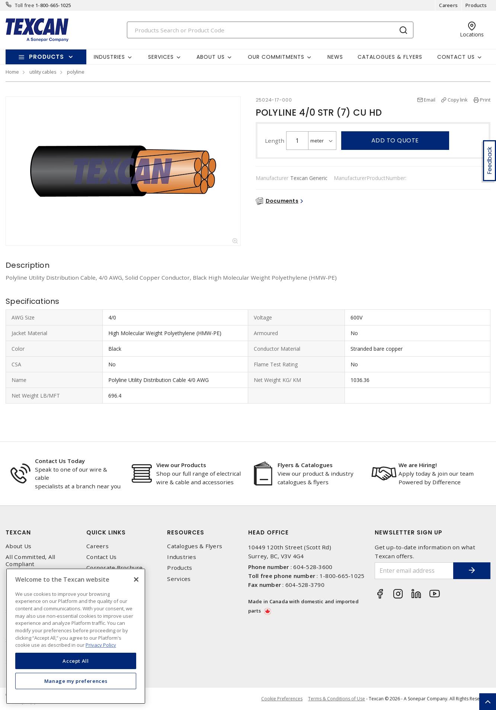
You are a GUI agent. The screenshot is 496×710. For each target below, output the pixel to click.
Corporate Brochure (114, 567)
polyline (75, 71)
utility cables (43, 71)
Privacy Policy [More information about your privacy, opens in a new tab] (101, 645)
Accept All (76, 661)
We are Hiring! (418, 465)
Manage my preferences (76, 681)
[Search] (270, 30)
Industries (181, 556)
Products (476, 5)
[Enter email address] (414, 570)
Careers (448, 5)
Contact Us (101, 556)
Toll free (24, 5)
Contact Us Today (60, 461)
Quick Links (106, 532)
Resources (185, 532)
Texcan (18, 532)
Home (12, 71)
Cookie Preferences (282, 699)
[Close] (136, 579)
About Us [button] (210, 57)
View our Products (181, 465)
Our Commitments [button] (276, 57)
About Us (18, 546)
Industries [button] (109, 57)
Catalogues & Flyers (390, 57)
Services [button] (161, 57)
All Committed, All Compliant (30, 560)
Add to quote (395, 140)
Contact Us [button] (456, 57)
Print (485, 99)
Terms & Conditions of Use (336, 698)
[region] (75, 636)
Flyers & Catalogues (305, 465)
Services (179, 578)
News (335, 57)
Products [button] (46, 57)
